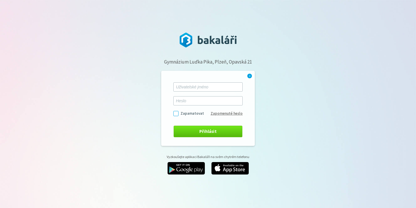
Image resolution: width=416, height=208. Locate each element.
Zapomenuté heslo (227, 113)
